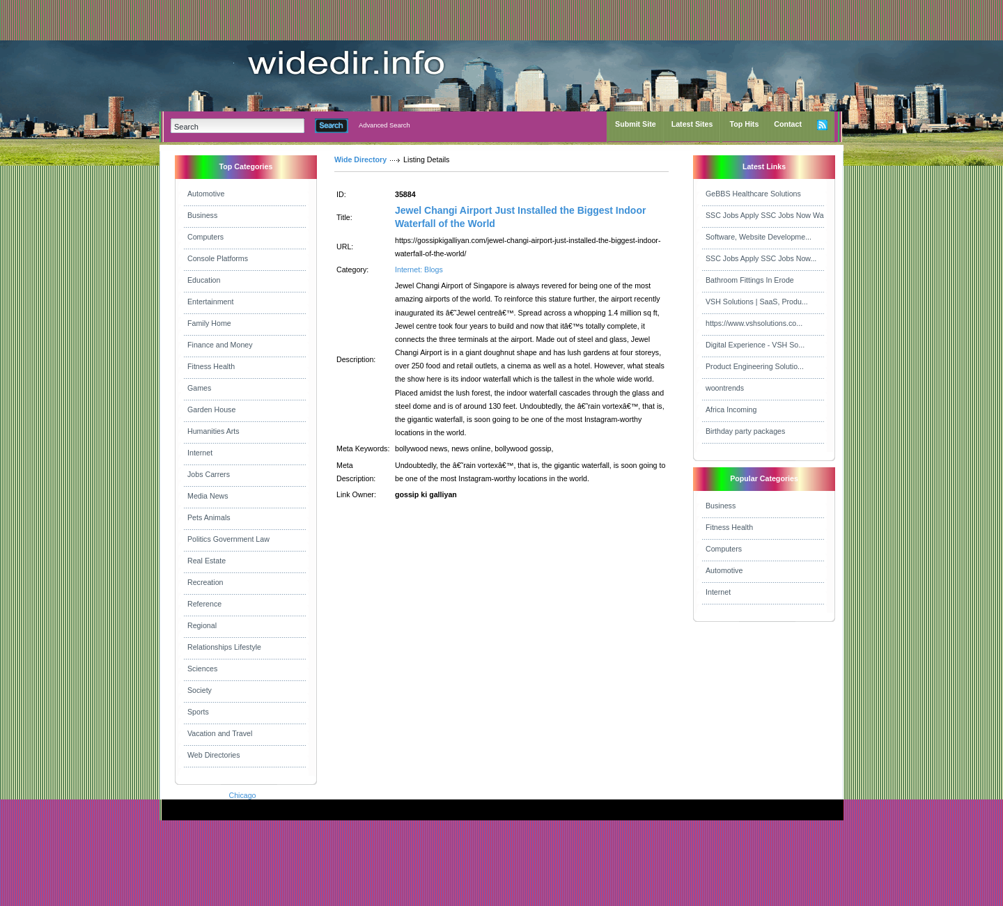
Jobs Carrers (208, 474)
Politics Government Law (228, 539)
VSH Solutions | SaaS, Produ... (757, 301)
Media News (207, 496)
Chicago (242, 795)
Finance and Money (220, 345)
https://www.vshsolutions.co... (754, 323)
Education (203, 280)
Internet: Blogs (419, 269)
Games (199, 388)
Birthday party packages (745, 431)
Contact (788, 124)
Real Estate (206, 560)
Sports (198, 712)
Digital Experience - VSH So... (755, 345)
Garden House (211, 409)
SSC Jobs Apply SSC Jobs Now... (761, 258)
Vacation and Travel (219, 733)
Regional (202, 625)
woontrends (725, 388)
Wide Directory (360, 159)
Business (202, 215)
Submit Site (635, 124)
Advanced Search (384, 125)
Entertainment (210, 301)
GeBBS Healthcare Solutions (753, 193)
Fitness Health (211, 366)
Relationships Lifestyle (224, 647)
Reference (204, 604)
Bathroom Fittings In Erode (750, 280)
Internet (199, 452)
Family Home (209, 323)
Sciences (202, 668)
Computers (205, 237)
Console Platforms (217, 258)
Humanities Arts (213, 431)
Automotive (205, 193)
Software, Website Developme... (758, 237)
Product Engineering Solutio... (755, 366)
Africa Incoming (731, 409)
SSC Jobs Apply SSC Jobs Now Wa (765, 215)
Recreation (205, 582)
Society (199, 690)
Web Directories (213, 755)
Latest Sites (692, 124)
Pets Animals (209, 517)
